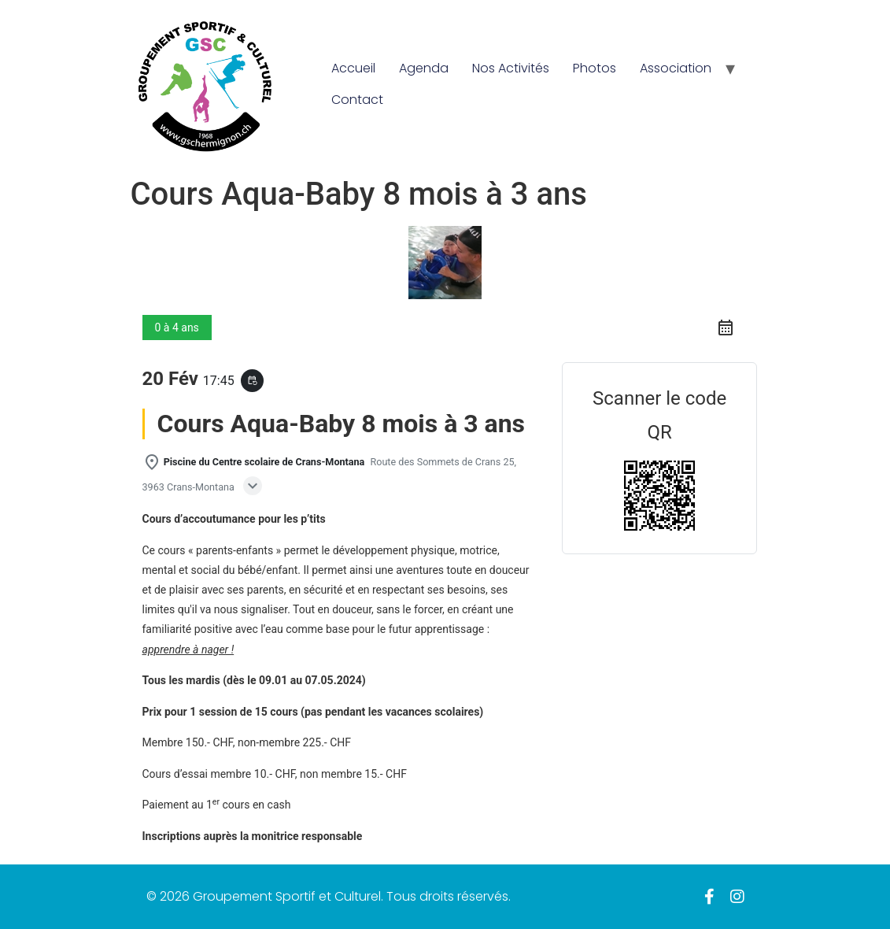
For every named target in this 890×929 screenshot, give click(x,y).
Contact (357, 100)
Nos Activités (510, 68)
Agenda (424, 68)
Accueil (353, 68)
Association (675, 68)
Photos (594, 68)
